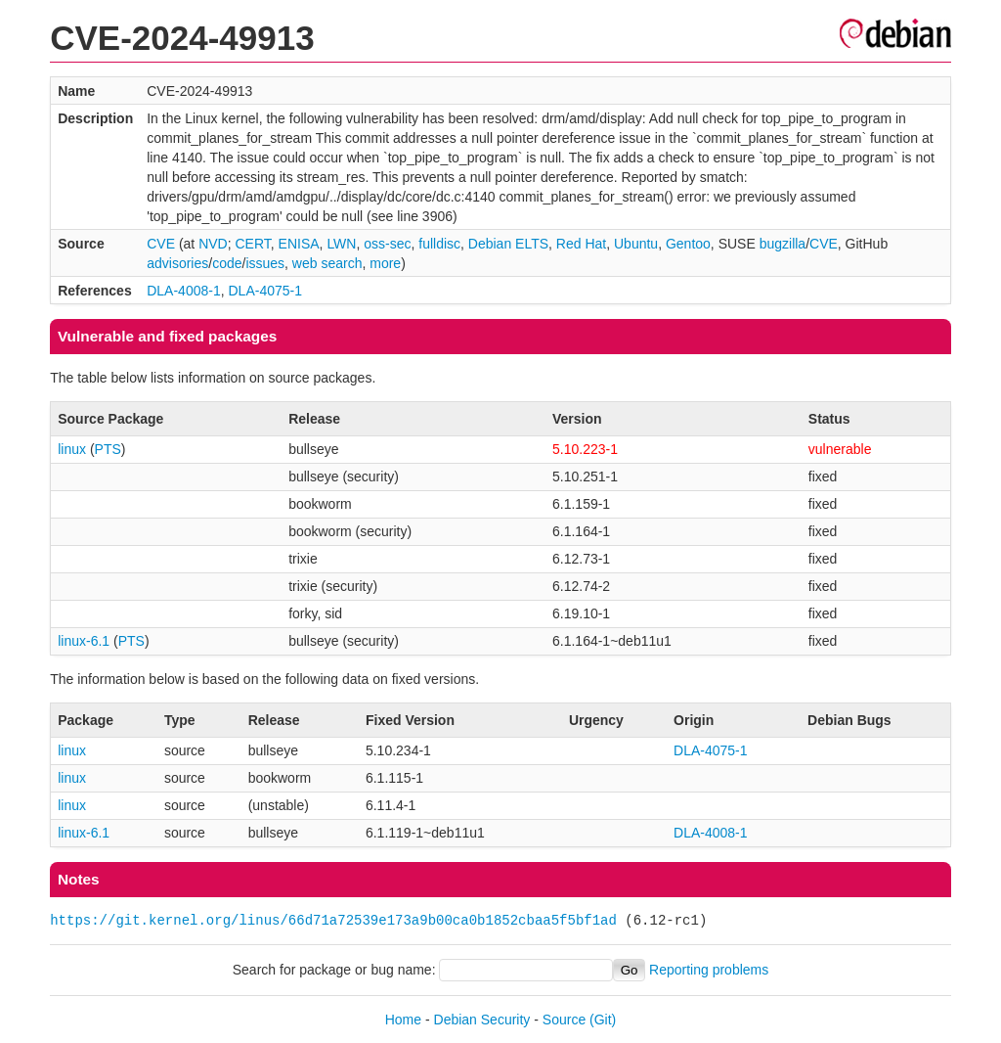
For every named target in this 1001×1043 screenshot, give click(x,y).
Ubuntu (636, 243)
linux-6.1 (83, 641)
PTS (108, 449)
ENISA (299, 243)
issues (264, 263)
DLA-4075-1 (266, 290)
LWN (341, 243)
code (226, 263)
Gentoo (688, 243)
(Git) (602, 1019)
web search (327, 263)
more (385, 263)
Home (403, 1019)
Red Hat (581, 243)
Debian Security (482, 1019)
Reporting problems (708, 969)
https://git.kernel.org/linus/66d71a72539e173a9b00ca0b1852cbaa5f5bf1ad (333, 920)
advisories (177, 263)
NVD (213, 243)
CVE (161, 243)
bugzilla (782, 243)
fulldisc (439, 243)
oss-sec (387, 243)
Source (564, 1019)
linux (72, 449)
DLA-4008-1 (184, 290)
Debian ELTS (508, 243)
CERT (252, 243)
